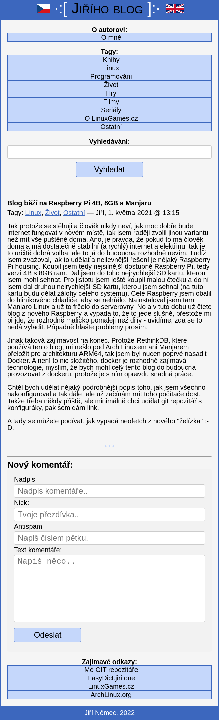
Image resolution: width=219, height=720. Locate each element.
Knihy (111, 59)
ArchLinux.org (111, 694)
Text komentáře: (38, 550)
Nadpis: (25, 479)
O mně (111, 37)
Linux (111, 68)
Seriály (111, 110)
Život (111, 84)
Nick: (21, 502)
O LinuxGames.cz (111, 118)
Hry (111, 93)
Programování (111, 76)
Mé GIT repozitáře (111, 669)
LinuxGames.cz (111, 686)
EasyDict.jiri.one (111, 678)
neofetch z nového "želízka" (161, 421)
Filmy (111, 101)
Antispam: (29, 526)
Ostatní (111, 126)
